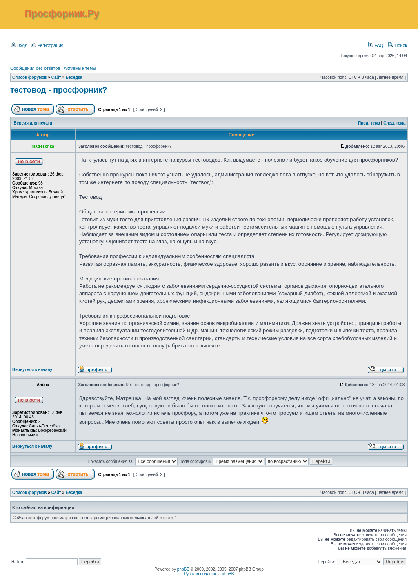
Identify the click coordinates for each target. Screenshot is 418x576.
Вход (19, 45)
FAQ (375, 45)
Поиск (397, 45)
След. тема (394, 123)
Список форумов (29, 77)
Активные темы (80, 68)
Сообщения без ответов (35, 68)
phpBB (183, 569)
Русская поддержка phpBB (209, 574)
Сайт (56, 77)
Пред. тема (369, 123)
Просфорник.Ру (61, 13)
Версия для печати (33, 123)
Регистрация (47, 45)
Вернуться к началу (32, 369)
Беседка (74, 77)
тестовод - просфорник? (58, 89)
